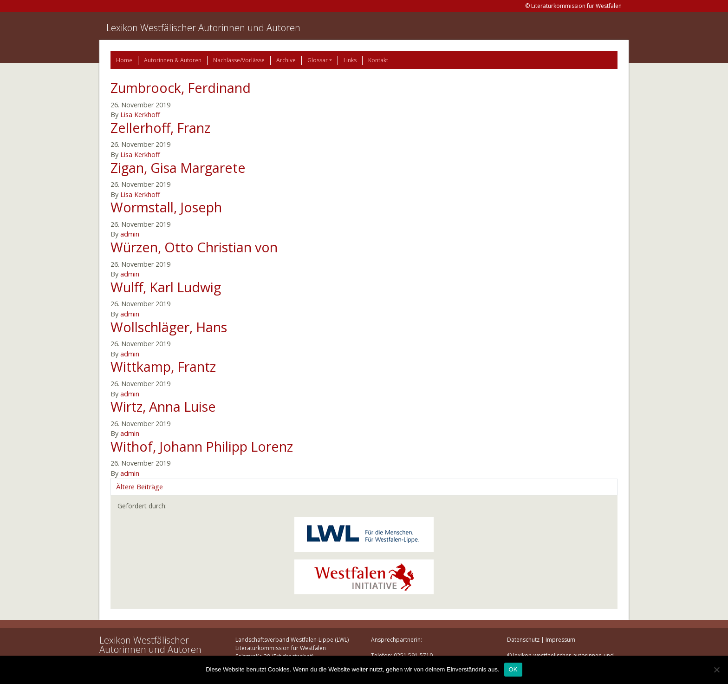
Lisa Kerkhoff (140, 114)
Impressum (560, 640)
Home (124, 60)
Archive (286, 60)
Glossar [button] (317, 60)
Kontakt (378, 60)
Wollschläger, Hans (168, 327)
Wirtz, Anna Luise (163, 406)
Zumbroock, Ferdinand (180, 88)
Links (350, 60)
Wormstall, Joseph (166, 207)
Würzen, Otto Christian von (194, 247)
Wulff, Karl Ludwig (165, 287)
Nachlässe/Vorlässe (239, 60)
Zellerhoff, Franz (160, 127)
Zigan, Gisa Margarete (178, 167)
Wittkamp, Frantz (163, 366)
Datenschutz (523, 640)
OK (513, 669)
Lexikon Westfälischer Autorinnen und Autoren (203, 27)
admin (129, 234)
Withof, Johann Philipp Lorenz (201, 446)
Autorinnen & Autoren (173, 60)
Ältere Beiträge (139, 486)
